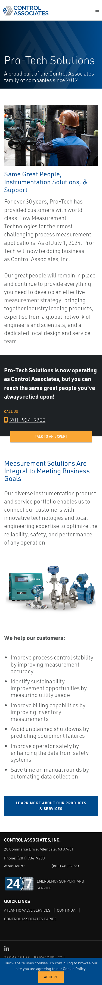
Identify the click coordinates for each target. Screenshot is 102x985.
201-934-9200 (24, 419)
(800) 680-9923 (65, 866)
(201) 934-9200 (31, 858)
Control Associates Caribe (30, 919)
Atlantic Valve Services (27, 910)
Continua (66, 910)
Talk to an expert (51, 436)
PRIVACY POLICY (48, 957)
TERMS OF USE (17, 957)
